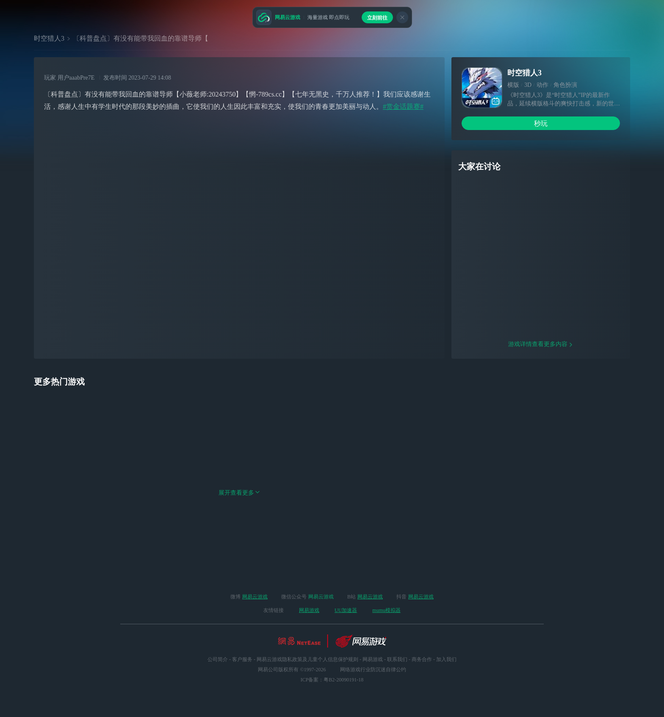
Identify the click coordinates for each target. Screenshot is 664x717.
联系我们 (397, 659)
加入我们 (446, 659)
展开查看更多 (239, 547)
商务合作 (422, 659)
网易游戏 (309, 610)
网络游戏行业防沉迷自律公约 (373, 670)
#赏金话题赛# (403, 106)
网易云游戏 (255, 597)
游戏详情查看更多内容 (540, 398)
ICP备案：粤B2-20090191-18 (332, 680)
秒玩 (541, 123)
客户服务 (242, 659)
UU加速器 (346, 610)
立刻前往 (377, 18)
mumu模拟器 (386, 610)
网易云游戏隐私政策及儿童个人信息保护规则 (307, 659)
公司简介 (218, 659)
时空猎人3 (49, 38)
